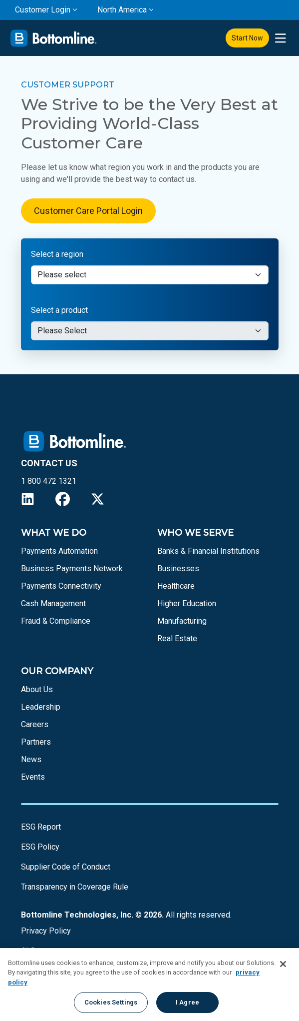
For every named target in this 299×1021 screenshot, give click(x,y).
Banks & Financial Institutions (208, 551)
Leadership (40, 707)
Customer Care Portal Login (88, 210)
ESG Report (41, 827)
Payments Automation (59, 551)
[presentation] (280, 38)
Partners (36, 742)
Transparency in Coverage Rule (74, 887)
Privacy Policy (46, 931)
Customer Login (42, 9)
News (31, 759)
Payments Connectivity (61, 586)
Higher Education (186, 603)
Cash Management (53, 603)
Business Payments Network (72, 568)
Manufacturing (182, 621)
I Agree (187, 1002)
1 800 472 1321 (48, 481)
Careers (34, 724)
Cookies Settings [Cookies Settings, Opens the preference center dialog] (110, 1002)
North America (122, 9)
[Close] (283, 964)
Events (33, 777)
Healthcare (176, 586)
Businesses (178, 568)
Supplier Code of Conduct (65, 867)
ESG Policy (40, 847)
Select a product (59, 310)
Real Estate (177, 638)
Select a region (57, 254)
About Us (37, 689)
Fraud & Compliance (55, 621)
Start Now (247, 38)
